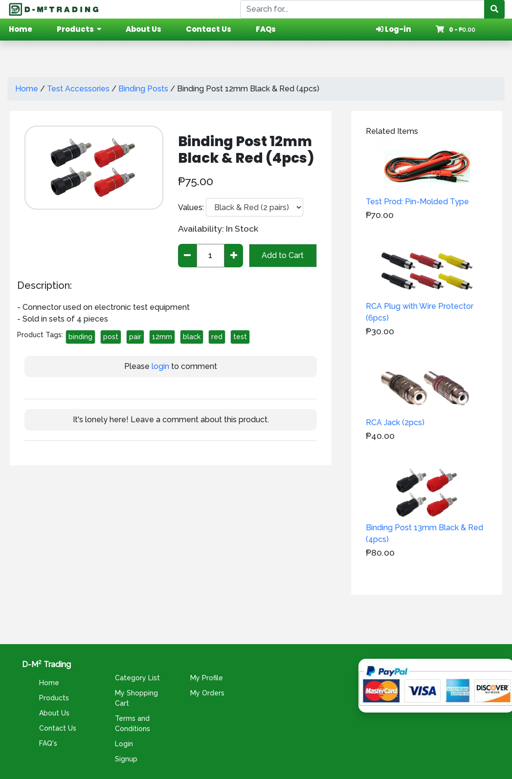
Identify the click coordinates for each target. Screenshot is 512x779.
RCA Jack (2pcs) (395, 422)
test (240, 337)
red (217, 337)
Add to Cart (283, 255)
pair (135, 337)
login (160, 366)
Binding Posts (143, 88)
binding (80, 337)
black (191, 337)
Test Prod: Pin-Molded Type (417, 201)
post (110, 337)
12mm (162, 337)
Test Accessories (78, 88)
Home (26, 88)
